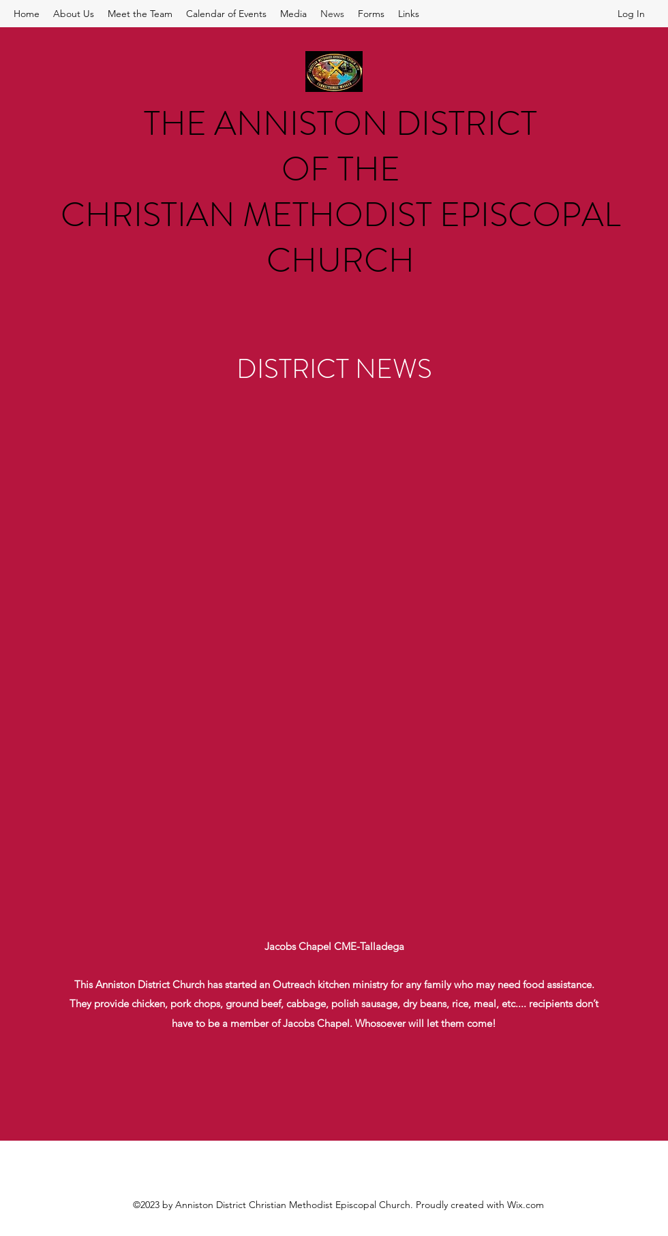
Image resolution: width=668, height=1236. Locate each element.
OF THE (341, 169)
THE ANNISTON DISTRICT (340, 123)
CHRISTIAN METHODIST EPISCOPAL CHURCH (340, 238)
